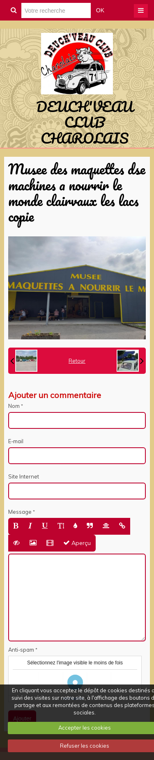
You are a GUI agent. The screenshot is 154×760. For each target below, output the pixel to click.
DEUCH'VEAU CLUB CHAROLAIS (84, 122)
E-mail (15, 441)
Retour (77, 360)
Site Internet (23, 476)
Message (20, 511)
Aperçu (77, 543)
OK (100, 10)
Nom (14, 406)
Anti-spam (21, 649)
